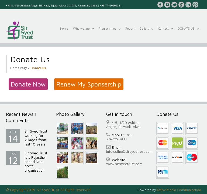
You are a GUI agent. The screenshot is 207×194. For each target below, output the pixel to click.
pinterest (195, 5)
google (181, 5)
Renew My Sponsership (88, 84)
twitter (174, 5)
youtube (167, 5)
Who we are (83, 31)
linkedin (188, 5)
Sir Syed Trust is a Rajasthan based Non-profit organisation (36, 161)
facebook (160, 5)
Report (129, 32)
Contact (165, 31)
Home (64, 32)
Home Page (18, 68)
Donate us (38, 68)
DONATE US (188, 31)
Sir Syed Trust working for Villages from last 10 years (36, 137)
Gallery (146, 31)
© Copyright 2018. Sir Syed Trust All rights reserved (48, 190)
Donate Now (28, 84)
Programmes (109, 31)
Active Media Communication (179, 190)
